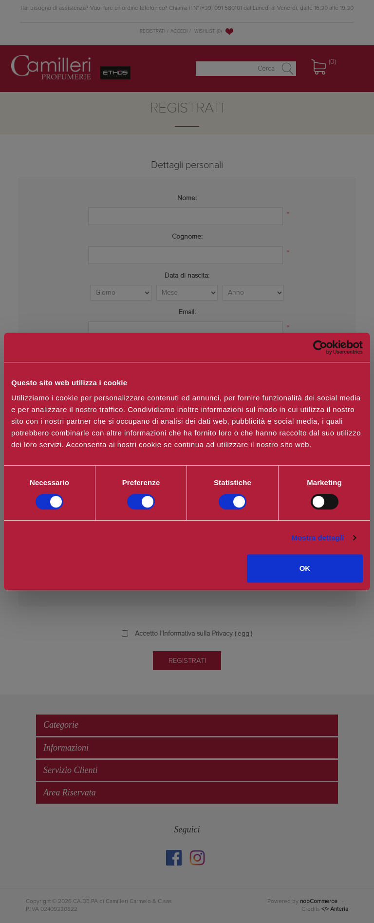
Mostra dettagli (317, 537)
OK (305, 568)
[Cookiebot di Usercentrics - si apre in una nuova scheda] (320, 347)
